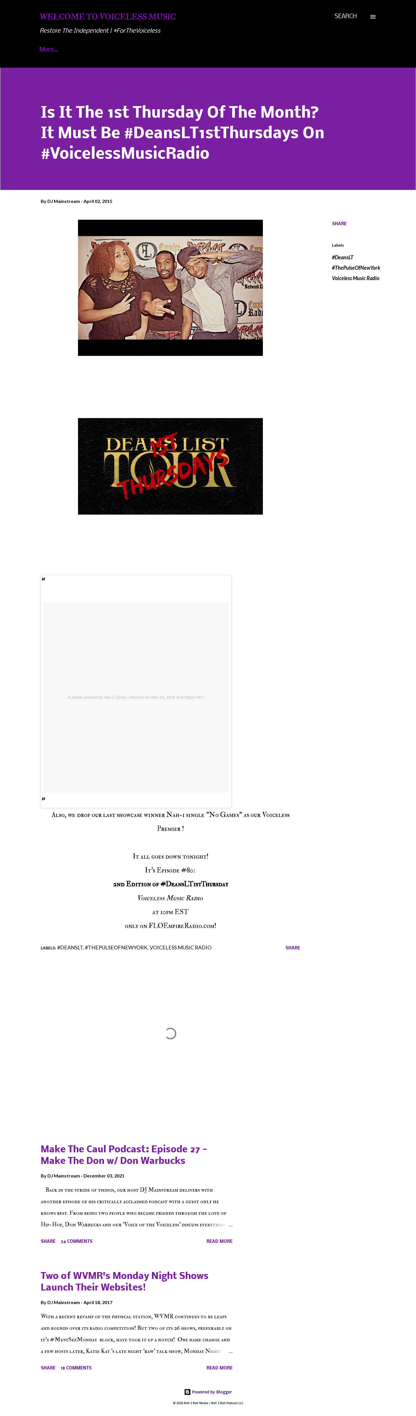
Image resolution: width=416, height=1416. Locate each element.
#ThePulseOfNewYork (356, 268)
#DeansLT (342, 257)
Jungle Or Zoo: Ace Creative (268, 50)
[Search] (346, 17)
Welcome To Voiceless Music (108, 17)
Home (48, 50)
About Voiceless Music (103, 50)
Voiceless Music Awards (182, 50)
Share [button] (339, 224)
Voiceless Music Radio (355, 278)
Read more (220, 1241)
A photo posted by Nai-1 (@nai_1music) (106, 697)
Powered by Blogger (208, 1392)
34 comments (76, 1241)
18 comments (76, 1368)
